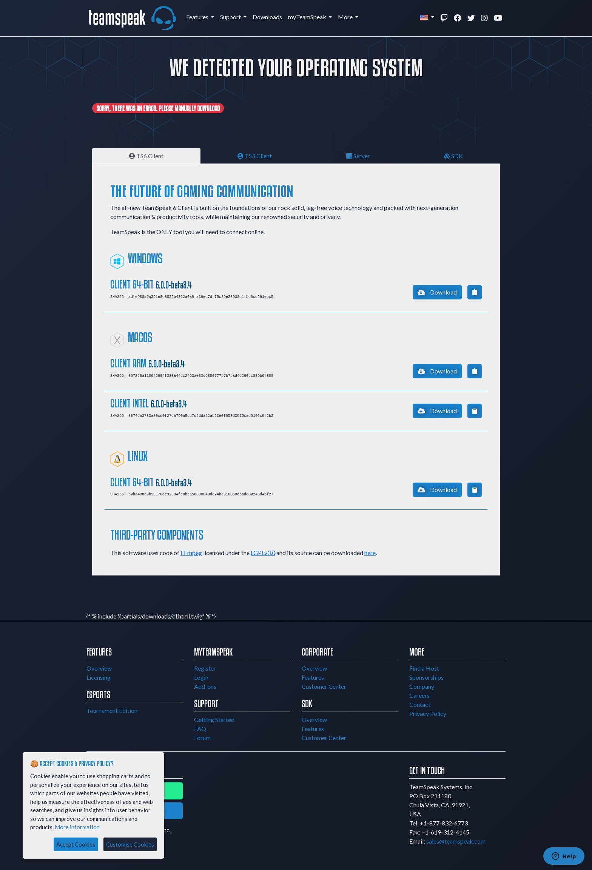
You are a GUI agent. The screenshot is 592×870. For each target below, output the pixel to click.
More (346, 16)
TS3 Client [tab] (254, 155)
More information (77, 827)
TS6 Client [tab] (146, 155)
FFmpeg (191, 552)
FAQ (200, 728)
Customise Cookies (130, 844)
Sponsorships (426, 677)
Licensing (98, 677)
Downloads (267, 16)
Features (198, 16)
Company (421, 686)
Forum (202, 737)
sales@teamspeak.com (456, 841)
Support (231, 16)
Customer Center (324, 686)
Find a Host (424, 668)
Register (205, 668)
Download (437, 292)
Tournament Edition (111, 710)
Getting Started (214, 719)
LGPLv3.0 (263, 552)
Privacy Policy (427, 713)
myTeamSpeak (307, 16)
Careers (419, 695)
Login (201, 677)
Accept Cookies (75, 844)
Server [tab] (358, 155)
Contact (419, 704)
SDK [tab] (453, 155)
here (370, 552)
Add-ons (205, 686)
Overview (99, 668)
